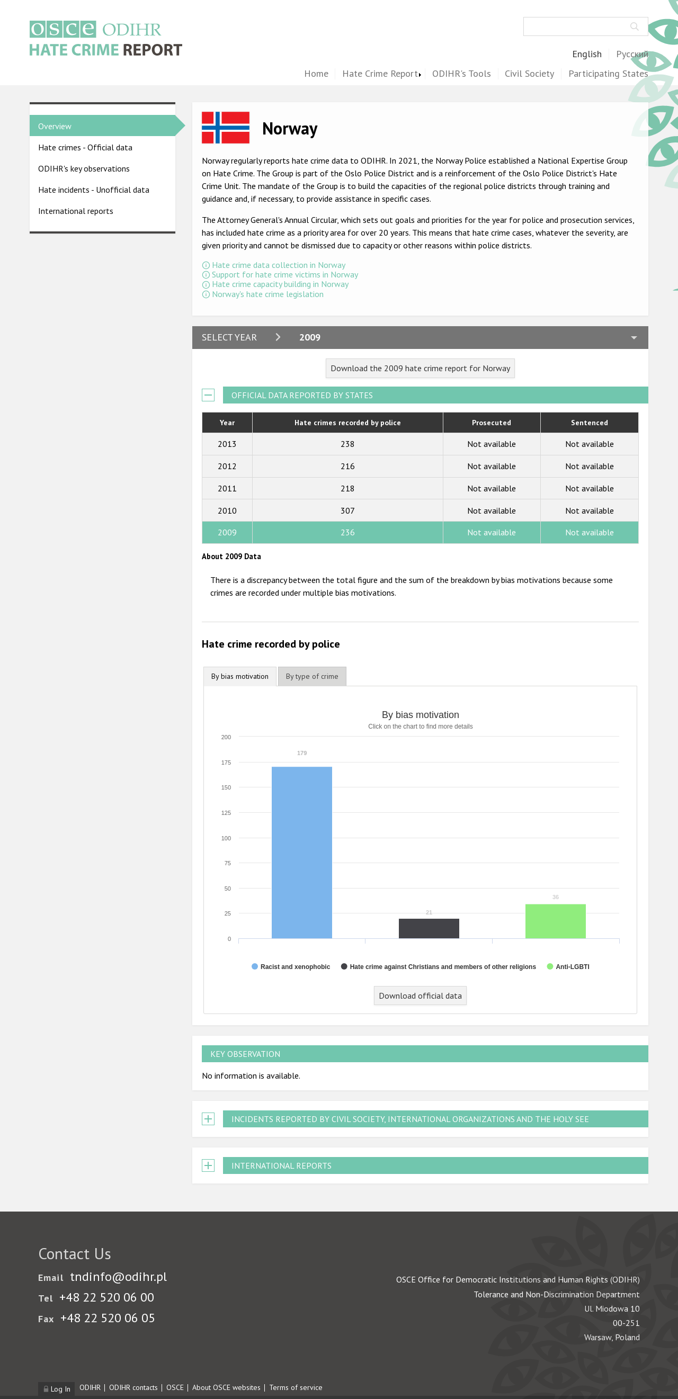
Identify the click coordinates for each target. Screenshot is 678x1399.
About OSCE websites (226, 1387)
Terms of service (296, 1387)
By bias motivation (240, 676)
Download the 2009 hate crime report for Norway (420, 368)
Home (316, 73)
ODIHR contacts (133, 1387)
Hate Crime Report (380, 73)
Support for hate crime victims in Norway (285, 274)
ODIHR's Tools (461, 73)
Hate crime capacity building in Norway (280, 284)
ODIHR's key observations (84, 168)
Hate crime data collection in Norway (278, 265)
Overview (55, 126)
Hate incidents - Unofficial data (93, 189)
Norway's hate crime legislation (268, 294)
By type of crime (312, 676)
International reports (75, 210)
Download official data (420, 995)
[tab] (239, 676)
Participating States (608, 73)
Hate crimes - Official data (85, 147)
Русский (632, 54)
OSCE (175, 1387)
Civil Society (529, 73)
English (587, 54)
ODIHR (90, 1387)
